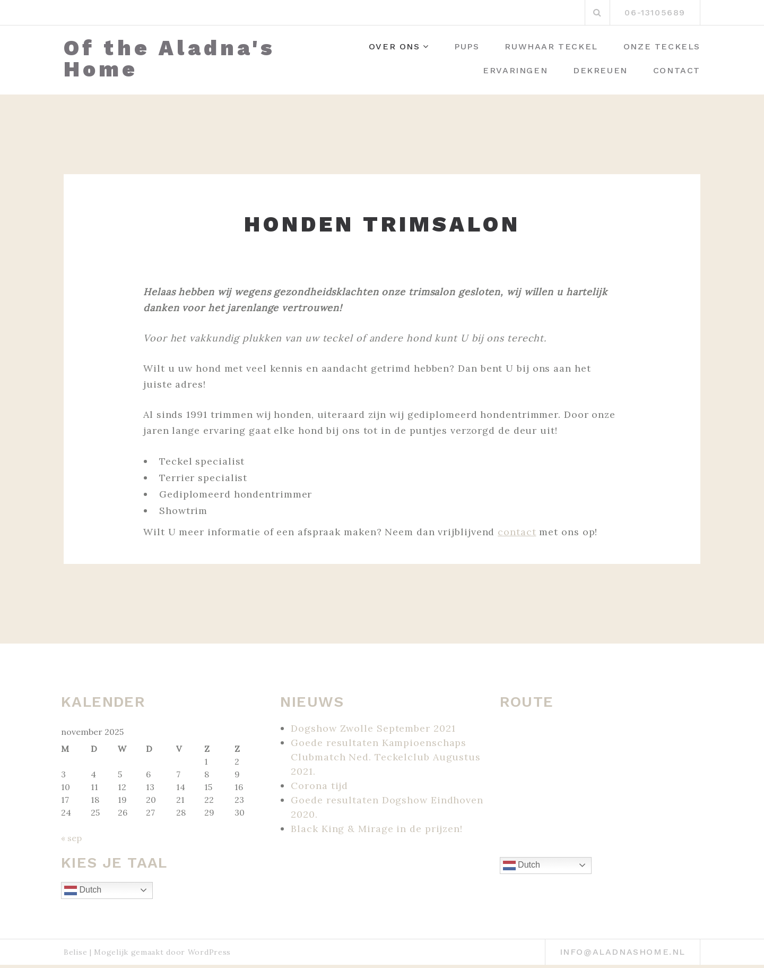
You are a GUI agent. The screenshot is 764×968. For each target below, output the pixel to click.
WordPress (209, 952)
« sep (71, 838)
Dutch (82, 890)
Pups (466, 46)
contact (517, 532)
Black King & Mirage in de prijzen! (377, 829)
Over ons (394, 46)
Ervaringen (515, 70)
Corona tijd (319, 785)
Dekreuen (600, 70)
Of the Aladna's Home (169, 59)
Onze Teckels (661, 46)
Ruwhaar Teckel (551, 46)
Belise (75, 952)
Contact (676, 70)
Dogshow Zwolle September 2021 (373, 728)
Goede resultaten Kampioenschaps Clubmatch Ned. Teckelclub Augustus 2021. (386, 756)
